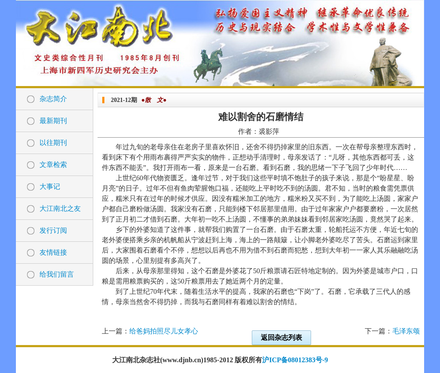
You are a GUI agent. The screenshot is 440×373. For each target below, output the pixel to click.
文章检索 (53, 164)
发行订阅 (53, 230)
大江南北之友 (60, 208)
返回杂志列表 (281, 337)
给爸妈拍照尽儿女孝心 (163, 331)
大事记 (50, 186)
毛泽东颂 (406, 331)
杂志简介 (53, 98)
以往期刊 (53, 142)
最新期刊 (53, 120)
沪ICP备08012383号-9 (295, 360)
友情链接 (53, 252)
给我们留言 (57, 274)
